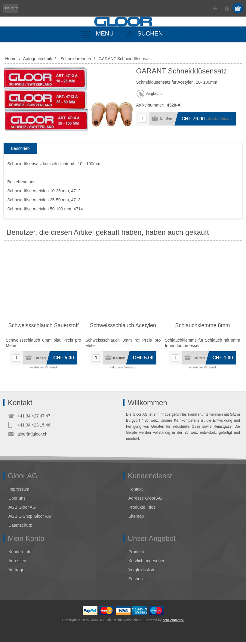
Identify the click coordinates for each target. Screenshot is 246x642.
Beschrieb (20, 148)
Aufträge (16, 569)
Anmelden (226, 8)
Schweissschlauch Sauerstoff (43, 325)
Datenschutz (20, 525)
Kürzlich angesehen (146, 560)
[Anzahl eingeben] (142, 119)
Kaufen (166, 118)
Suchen (135, 578)
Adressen (17, 560)
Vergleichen (155, 93)
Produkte (136, 551)
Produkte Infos (141, 507)
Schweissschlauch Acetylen (123, 325)
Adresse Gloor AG (145, 498)
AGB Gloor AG (22, 507)
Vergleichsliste (141, 569)
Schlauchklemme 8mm (202, 325)
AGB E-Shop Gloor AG (29, 516)
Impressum (18, 489)
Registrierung (215, 8)
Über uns (17, 498)
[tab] (20, 148)
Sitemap (136, 516)
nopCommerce (173, 620)
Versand (226, 118)
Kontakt (135, 489)
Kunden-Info (19, 551)
